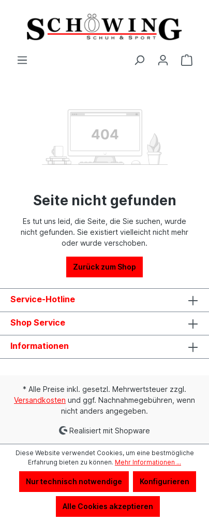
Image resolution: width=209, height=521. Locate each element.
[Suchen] (139, 60)
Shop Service (37, 322)
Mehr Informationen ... (148, 462)
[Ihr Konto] (163, 60)
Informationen (39, 346)
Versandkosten (40, 400)
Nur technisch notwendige (74, 481)
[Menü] (22, 60)
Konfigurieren (164, 481)
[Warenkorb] (187, 60)
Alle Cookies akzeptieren (108, 506)
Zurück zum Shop (104, 266)
